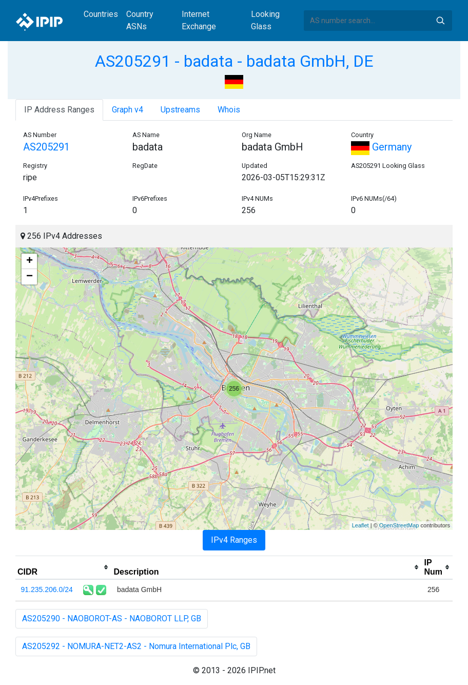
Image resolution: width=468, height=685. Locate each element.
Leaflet (360, 525)
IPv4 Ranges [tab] (234, 540)
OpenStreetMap (399, 525)
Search (440, 20)
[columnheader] (63, 567)
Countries (101, 14)
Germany (381, 147)
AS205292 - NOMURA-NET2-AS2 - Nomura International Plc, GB (136, 646)
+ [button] (29, 261)
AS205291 (46, 147)
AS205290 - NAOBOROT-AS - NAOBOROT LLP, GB (111, 618)
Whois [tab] (229, 110)
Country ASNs (139, 20)
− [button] (29, 276)
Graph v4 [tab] (127, 110)
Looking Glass (265, 20)
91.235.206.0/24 (47, 589)
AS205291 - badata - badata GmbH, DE (234, 61)
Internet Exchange (199, 20)
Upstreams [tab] (180, 110)
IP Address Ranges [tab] (59, 110)
